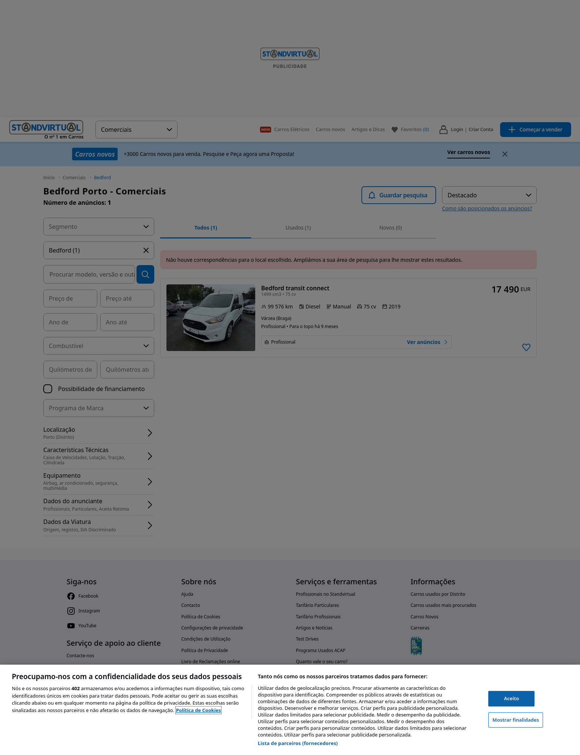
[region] (290, 710)
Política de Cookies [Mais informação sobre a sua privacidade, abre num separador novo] (198, 710)
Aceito (511, 698)
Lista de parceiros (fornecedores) (298, 743)
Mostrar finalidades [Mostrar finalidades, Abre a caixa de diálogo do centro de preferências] (515, 719)
